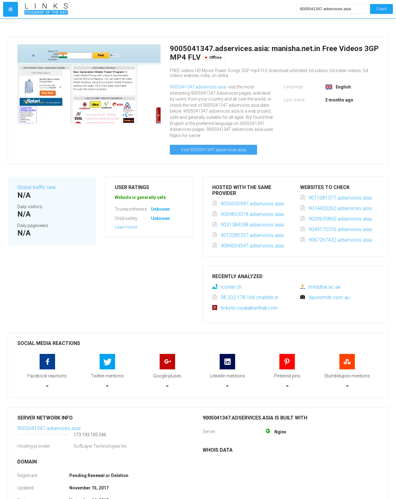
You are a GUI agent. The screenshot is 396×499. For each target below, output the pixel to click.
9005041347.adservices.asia (198, 86)
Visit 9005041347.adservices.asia (213, 149)
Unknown (160, 209)
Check (381, 8)
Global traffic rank (36, 187)
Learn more (126, 227)
